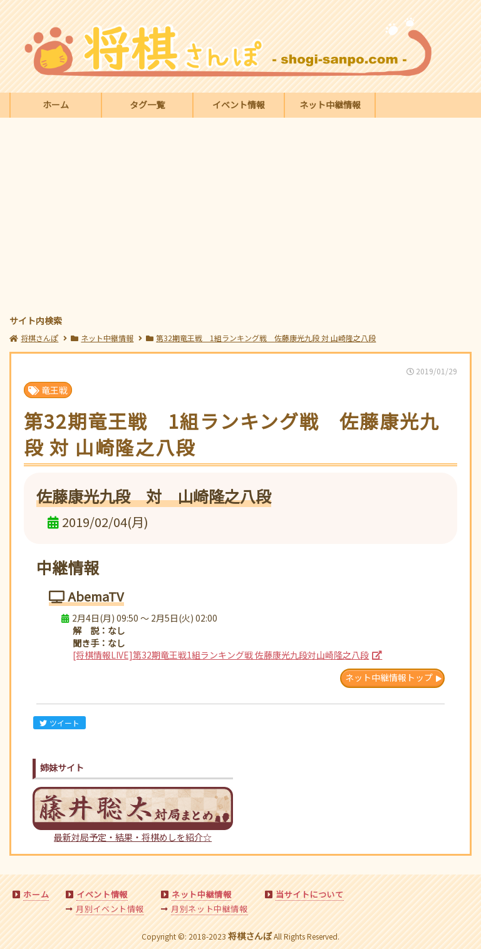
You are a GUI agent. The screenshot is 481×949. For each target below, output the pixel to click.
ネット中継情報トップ (389, 677)
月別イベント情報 (110, 909)
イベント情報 (238, 104)
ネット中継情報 (330, 104)
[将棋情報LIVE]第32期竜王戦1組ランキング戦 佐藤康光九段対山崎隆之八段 (221, 655)
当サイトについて (310, 894)
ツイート (59, 722)
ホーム (56, 104)
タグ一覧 (147, 104)
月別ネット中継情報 (209, 909)
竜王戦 (48, 390)
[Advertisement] (241, 217)
